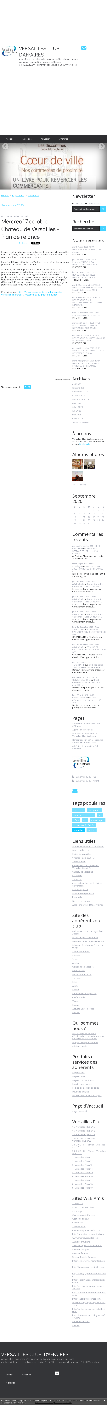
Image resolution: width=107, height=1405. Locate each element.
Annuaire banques (80, 1249)
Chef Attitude (78, 997)
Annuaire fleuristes (81, 1253)
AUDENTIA (77, 1203)
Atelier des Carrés (81, 951)
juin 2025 (76, 410)
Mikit (74, 982)
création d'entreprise (84, 815)
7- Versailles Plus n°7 (82, 1180)
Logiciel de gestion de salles (85, 1087)
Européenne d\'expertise (84, 993)
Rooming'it (77, 1211)
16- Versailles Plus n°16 (83, 1130)
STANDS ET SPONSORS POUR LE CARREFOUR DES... (89, 632)
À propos (27, 138)
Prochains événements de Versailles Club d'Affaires (84, 734)
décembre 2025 (80, 391)
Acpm (75, 985)
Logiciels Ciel (78, 1072)
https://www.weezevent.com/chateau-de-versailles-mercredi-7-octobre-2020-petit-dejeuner (31, 293)
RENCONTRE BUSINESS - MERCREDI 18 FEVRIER (84, 276)
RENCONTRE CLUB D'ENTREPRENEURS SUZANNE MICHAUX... (87, 302)
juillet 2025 (77, 407)
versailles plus (97, 820)
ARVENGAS (77, 583)
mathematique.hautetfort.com (86, 1230)
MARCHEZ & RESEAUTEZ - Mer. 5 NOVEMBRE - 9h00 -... (88, 351)
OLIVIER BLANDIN (81, 679)
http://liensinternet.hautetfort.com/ (88, 1268)
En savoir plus (19, 1403)
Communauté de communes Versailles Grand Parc (85, 866)
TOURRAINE (78, 664)
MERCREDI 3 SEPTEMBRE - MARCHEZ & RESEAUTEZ (85, 364)
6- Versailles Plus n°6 (82, 1176)
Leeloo (75, 989)
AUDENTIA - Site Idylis (83, 1207)
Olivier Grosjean (80, 697)
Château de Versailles (82, 871)
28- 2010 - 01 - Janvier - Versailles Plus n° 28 (88, 1146)
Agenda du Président (82, 729)
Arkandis (76, 955)
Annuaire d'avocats (81, 1241)
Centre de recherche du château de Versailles (87, 884)
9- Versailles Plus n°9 (82, 1187)
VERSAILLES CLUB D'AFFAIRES (39, 51)
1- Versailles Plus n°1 (82, 1157)
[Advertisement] (53, 19)
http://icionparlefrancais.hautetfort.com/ (89, 1293)
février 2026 (78, 388)
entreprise (79, 810)
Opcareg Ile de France (83, 966)
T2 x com (76, 978)
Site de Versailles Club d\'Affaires (88, 846)
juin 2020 (5, 195)
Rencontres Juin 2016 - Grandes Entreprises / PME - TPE (87, 741)
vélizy (76, 820)
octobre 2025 (79, 395)
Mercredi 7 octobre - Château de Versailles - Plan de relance (30, 228)
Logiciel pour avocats (82, 1084)
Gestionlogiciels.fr (80, 1218)
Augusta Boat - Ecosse (83, 1008)
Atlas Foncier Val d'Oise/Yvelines (87, 904)
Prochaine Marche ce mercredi (86, 315)
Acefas (75, 963)
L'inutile (75, 1325)
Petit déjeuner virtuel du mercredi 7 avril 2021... (86, 682)
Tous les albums (79, 484)
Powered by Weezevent (62, 379)
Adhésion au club (80, 1046)
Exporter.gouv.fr (80, 889)
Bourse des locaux (81, 901)
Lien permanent (10, 387)
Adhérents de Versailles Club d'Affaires (86, 724)
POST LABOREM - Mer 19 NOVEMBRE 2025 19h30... (84, 326)
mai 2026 (76, 384)
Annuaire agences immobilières (87, 1245)
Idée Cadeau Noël (80, 1321)
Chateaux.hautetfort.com (84, 1215)
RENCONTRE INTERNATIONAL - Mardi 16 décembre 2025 (88, 288)
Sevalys (76, 959)
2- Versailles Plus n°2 (82, 1161)
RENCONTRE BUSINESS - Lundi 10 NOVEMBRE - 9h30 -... (88, 339)
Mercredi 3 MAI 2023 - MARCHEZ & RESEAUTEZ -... (88, 569)
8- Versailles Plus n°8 (82, 1184)
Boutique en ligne (80, 1091)
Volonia (75, 1001)
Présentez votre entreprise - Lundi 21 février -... (87, 585)
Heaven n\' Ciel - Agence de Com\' (88, 941)
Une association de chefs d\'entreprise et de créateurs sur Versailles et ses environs (88, 1036)
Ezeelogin (77, 566)
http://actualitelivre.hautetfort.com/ (88, 1262)
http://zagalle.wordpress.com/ (86, 1298)
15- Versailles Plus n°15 (83, 1126)
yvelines (91, 830)
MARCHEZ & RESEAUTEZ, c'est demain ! (87, 250)
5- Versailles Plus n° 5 (82, 1172)
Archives (63, 138)
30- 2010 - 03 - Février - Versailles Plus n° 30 (89, 1152)
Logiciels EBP (78, 1076)
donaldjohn (77, 548)
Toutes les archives (80, 423)
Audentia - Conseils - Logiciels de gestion (88, 932)
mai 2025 (76, 414)
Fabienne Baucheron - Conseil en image (87, 946)
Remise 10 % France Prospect (86, 1095)
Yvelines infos (78, 861)
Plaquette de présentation (85, 1042)
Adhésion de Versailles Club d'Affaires (85, 747)
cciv (85, 820)
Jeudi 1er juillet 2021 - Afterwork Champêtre (87, 666)
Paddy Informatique (81, 974)
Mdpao (75, 1005)
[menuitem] (9, 139)
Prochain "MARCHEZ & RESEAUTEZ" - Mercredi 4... (85, 263)
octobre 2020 (33, 195)
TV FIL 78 (77, 879)
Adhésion (45, 138)
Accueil (9, 138)
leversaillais (77, 897)
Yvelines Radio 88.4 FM (83, 857)
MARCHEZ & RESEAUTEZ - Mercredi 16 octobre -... (85, 551)
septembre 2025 (80, 399)
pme (100, 815)
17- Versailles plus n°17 (83, 1134)
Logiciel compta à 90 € (83, 1080)
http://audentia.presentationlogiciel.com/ (88, 1281)
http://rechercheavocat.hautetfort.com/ (88, 1310)
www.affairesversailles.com (85, 1237)
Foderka (76, 1012)
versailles (78, 830)
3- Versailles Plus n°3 (82, 1164)
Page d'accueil (18, 195)
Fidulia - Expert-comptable (85, 937)
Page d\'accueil (79, 1111)
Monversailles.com (81, 850)
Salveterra (77, 875)
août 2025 (77, 403)
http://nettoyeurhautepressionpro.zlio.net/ (89, 1287)
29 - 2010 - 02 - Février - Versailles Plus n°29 (84, 1139)
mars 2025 (77, 418)
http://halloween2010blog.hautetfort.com (88, 1316)
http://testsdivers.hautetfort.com (88, 1234)
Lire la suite (84, 443)
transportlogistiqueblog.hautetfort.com (88, 1303)
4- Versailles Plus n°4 (82, 1168)
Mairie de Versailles (81, 853)
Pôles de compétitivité (83, 893)
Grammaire (77, 1222)
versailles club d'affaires (84, 825)
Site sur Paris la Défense (84, 1257)
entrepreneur (94, 810)
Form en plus (78, 970)
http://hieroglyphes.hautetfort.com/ (89, 1274)
